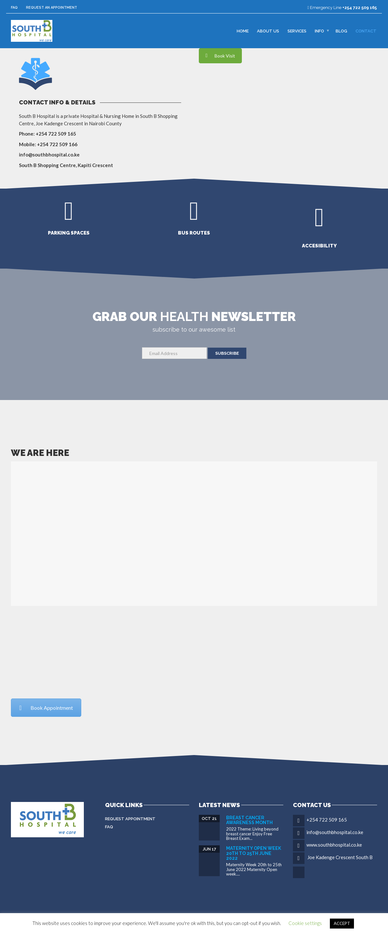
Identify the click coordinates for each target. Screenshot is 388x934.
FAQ (14, 7)
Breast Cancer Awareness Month (249, 820)
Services (296, 30)
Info (319, 30)
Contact (366, 30)
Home (243, 30)
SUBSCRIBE (227, 353)
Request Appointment (130, 818)
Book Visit (220, 55)
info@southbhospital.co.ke (334, 832)
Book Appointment (46, 708)
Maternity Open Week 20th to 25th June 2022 (253, 853)
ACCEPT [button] (342, 923)
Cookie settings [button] (305, 923)
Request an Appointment (51, 7)
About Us (268, 30)
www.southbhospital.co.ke (334, 845)
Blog (341, 30)
